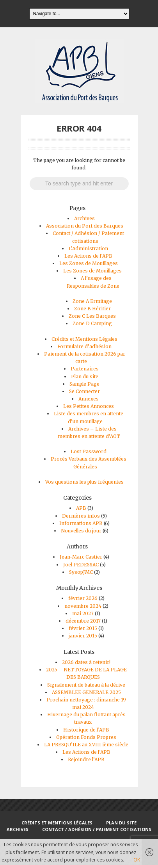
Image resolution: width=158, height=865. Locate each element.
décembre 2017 (83, 621)
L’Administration (88, 248)
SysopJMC (81, 572)
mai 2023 (83, 613)
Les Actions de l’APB (88, 256)
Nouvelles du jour (81, 531)
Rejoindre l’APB (86, 759)
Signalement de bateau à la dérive (86, 685)
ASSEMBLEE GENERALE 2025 (86, 692)
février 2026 (83, 598)
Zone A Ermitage (92, 301)
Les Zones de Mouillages (88, 263)
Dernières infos (81, 516)
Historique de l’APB (86, 730)
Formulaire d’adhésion (84, 346)
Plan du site (84, 376)
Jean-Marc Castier (81, 557)
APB (81, 508)
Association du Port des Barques (84, 226)
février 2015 (83, 628)
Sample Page (84, 384)
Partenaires (85, 369)
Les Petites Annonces (88, 406)
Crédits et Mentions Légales (84, 339)
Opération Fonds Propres (86, 737)
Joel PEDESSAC (81, 565)
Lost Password (89, 451)
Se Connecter (84, 391)
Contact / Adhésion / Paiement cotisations (96, 829)
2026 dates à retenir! (86, 662)
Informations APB (81, 523)
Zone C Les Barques (92, 316)
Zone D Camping (92, 323)
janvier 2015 (83, 636)
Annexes (88, 399)
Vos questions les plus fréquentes (84, 482)
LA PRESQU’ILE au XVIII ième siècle (86, 745)
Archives (84, 218)
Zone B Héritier (92, 308)
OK (136, 859)
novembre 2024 (82, 606)
